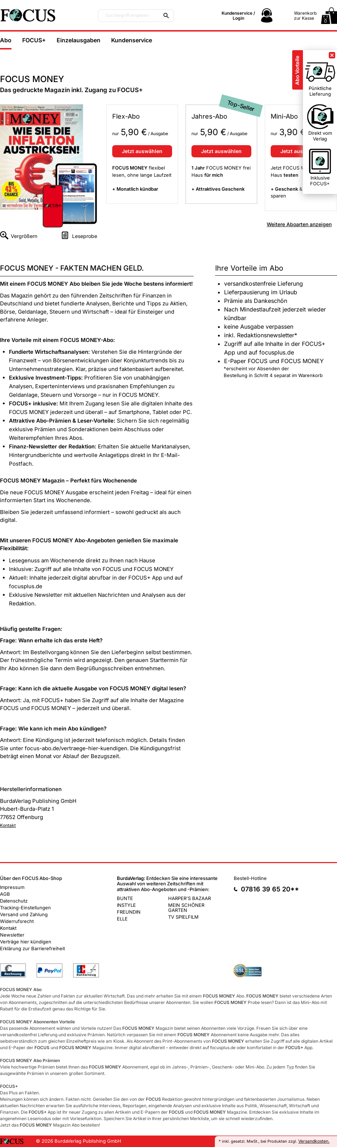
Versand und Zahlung (24, 914)
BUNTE (125, 898)
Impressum (12, 887)
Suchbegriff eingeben (127, 15)
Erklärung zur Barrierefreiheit (32, 948)
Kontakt (8, 825)
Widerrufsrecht (17, 921)
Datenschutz (14, 901)
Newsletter (12, 935)
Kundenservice (131, 40)
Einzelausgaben (78, 40)
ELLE (122, 919)
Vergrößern (24, 236)
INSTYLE (126, 905)
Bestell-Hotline (250, 878)
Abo (5, 40)
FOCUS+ (34, 40)
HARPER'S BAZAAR (189, 898)
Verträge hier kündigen (25, 941)
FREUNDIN (129, 912)
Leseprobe (84, 236)
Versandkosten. (313, 1141)
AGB (5, 894)
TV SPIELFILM (183, 917)
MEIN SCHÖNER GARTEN (186, 907)
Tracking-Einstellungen (25, 907)
